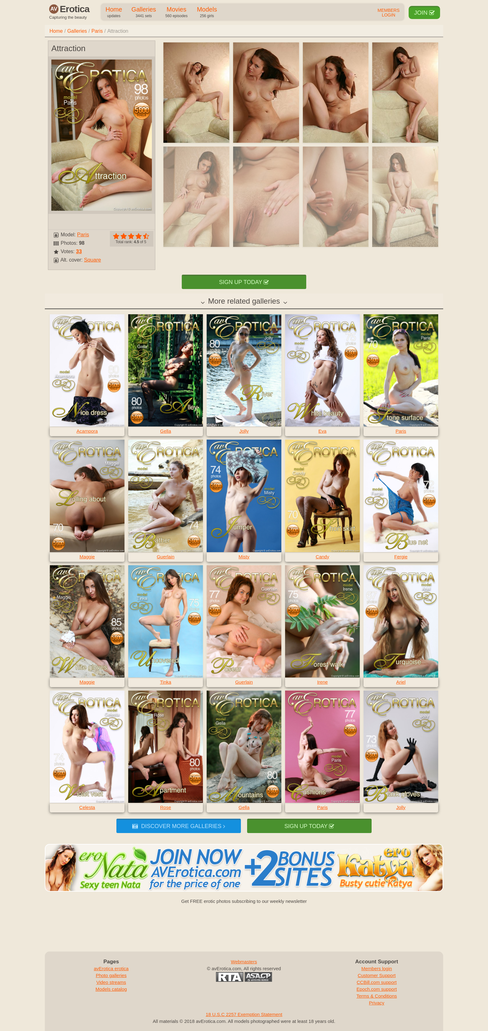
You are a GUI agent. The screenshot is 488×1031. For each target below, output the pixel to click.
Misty (244, 556)
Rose (165, 807)
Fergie (401, 556)
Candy (322, 556)
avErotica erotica (111, 968)
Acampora (87, 431)
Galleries (143, 12)
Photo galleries (111, 975)
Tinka (165, 682)
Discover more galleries (178, 826)
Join (424, 12)
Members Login (389, 12)
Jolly (244, 431)
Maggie (87, 556)
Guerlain (166, 556)
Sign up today (244, 282)
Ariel (401, 682)
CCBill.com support (376, 982)
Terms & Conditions (376, 996)
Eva (322, 431)
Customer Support (377, 975)
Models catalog (111, 989)
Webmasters (244, 961)
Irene (322, 682)
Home (114, 12)
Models (207, 12)
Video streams (111, 982)
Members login (376, 968)
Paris (97, 31)
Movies (176, 12)
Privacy (376, 1002)
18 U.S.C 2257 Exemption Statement (244, 1014)
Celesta (87, 807)
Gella (165, 431)
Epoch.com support (377, 989)
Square (92, 260)
